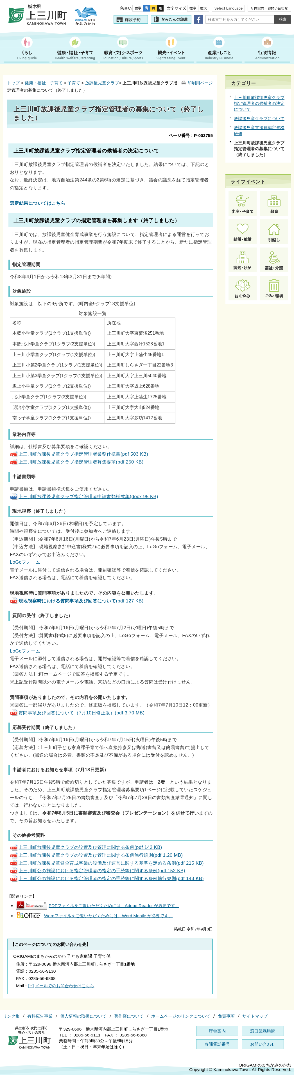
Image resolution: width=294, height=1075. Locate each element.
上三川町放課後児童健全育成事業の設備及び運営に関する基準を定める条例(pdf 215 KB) (107, 862)
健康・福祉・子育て (44, 82)
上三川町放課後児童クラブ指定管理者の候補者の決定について (259, 103)
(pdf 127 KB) (77, 600)
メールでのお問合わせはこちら (64, 985)
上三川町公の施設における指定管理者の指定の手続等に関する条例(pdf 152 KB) (97, 870)
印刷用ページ (200, 82)
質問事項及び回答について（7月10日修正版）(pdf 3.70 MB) (77, 712)
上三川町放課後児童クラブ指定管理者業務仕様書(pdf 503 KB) (79, 453)
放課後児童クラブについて (259, 118)
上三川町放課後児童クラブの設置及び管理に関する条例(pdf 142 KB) (86, 847)
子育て (73, 82)
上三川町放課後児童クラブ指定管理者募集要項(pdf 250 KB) (77, 461)
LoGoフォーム (25, 562)
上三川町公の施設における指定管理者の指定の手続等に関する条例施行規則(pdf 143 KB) (107, 878)
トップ (13, 82)
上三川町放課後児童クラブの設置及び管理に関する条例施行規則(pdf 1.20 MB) (96, 855)
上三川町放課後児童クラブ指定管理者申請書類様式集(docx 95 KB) (84, 496)
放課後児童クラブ (102, 82)
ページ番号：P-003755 (191, 135)
